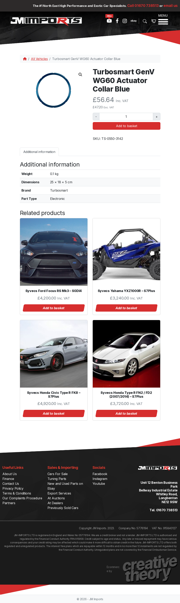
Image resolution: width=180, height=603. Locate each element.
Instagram (100, 479)
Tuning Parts (56, 479)
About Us (9, 474)
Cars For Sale (57, 474)
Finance (8, 479)
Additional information (39, 152)
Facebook (100, 474)
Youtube (99, 484)
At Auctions (56, 498)
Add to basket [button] (53, 308)
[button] (80, 74)
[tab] (39, 152)
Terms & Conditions (16, 493)
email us (170, 5)
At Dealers (55, 503)
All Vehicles (39, 59)
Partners (8, 503)
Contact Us (10, 484)
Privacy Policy (12, 488)
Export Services (59, 493)
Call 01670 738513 (143, 5)
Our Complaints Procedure (22, 498)
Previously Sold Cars (62, 508)
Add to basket (126, 126)
